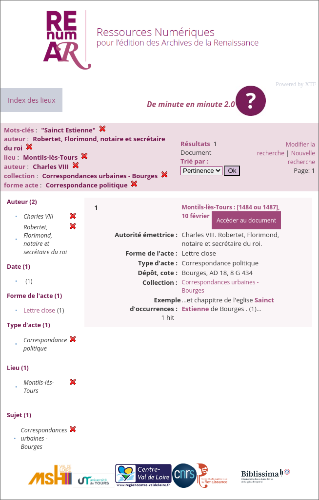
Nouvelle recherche (301, 157)
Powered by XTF (296, 84)
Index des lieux (31, 100)
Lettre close (39, 310)
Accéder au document (246, 220)
